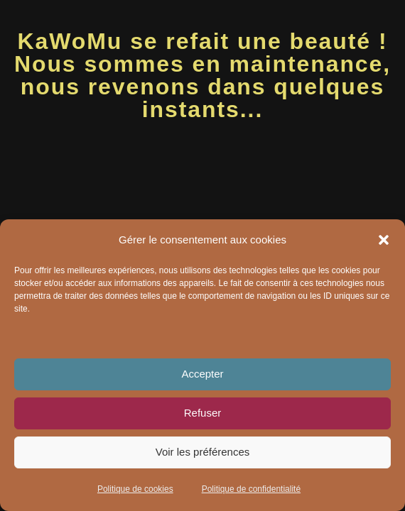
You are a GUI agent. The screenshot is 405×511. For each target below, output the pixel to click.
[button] (384, 240)
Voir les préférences (203, 452)
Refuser (203, 413)
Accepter (202, 374)
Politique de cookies (135, 489)
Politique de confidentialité (251, 489)
